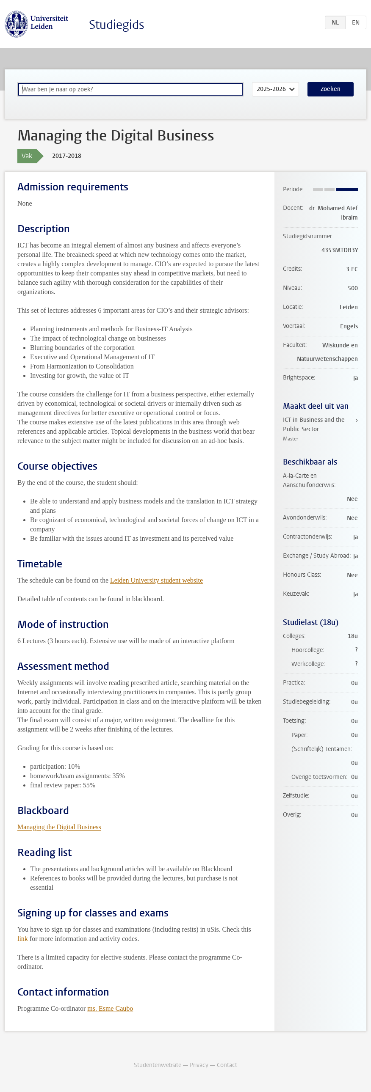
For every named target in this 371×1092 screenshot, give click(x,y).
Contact (227, 1065)
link (22, 938)
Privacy (199, 1065)
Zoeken (331, 89)
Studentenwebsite (157, 1065)
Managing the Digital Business (59, 827)
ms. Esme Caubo (110, 1008)
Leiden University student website (156, 580)
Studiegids (116, 25)
